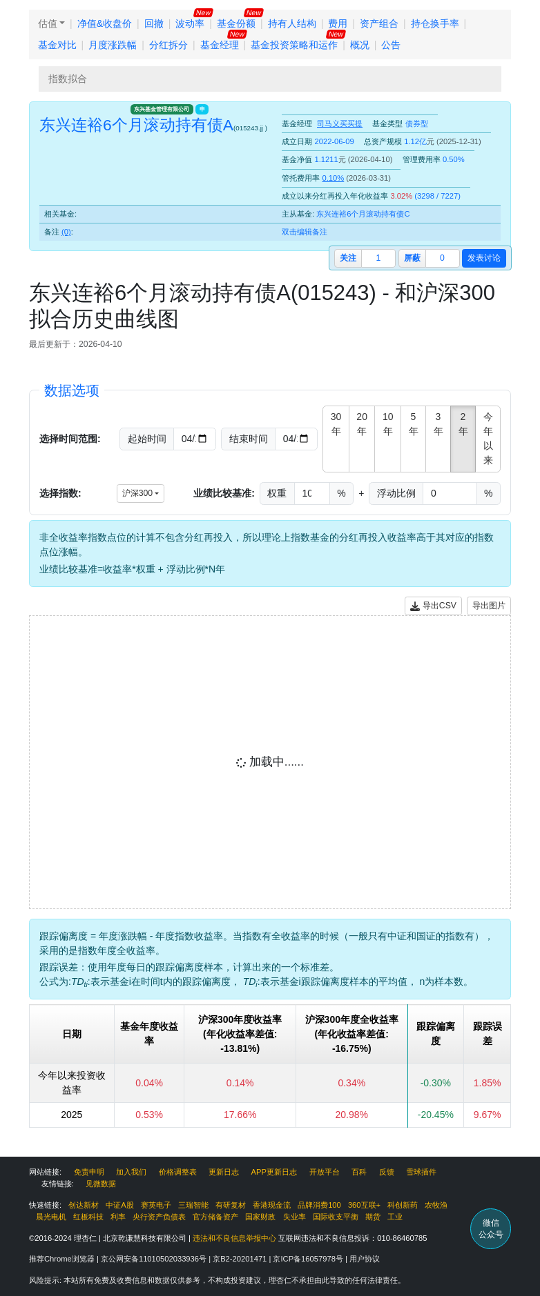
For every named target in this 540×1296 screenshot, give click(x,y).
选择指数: (60, 493)
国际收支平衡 (335, 1217)
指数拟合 (67, 78)
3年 (438, 424)
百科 (359, 1172)
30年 (336, 424)
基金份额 (236, 23)
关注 (348, 258)
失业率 (294, 1217)
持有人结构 (292, 23)
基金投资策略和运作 (294, 44)
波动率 (189, 23)
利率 (118, 1217)
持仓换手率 (435, 23)
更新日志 (224, 1172)
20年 (361, 424)
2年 (463, 424)
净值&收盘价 (104, 23)
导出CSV (433, 606)
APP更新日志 (274, 1172)
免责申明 (89, 1172)
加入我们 (131, 1172)
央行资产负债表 (159, 1217)
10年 (388, 424)
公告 (391, 44)
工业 (395, 1217)
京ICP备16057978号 (309, 1259)
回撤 (154, 23)
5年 (413, 424)
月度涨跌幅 (112, 44)
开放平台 (324, 1172)
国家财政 (260, 1217)
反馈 (386, 1172)
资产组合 (379, 23)
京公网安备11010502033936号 (155, 1259)
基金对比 (57, 44)
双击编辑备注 (304, 232)
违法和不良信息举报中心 (234, 1238)
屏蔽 (412, 258)
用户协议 (364, 1259)
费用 (337, 23)
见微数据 (101, 1183)
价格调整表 (178, 1172)
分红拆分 (168, 44)
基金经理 (219, 44)
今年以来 (488, 438)
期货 (372, 1217)
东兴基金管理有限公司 (161, 109)
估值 (47, 23)
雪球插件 (421, 1172)
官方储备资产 (215, 1217)
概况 (359, 44)
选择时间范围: (70, 438)
